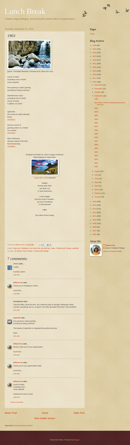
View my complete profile (112, 251)
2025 (95, 49)
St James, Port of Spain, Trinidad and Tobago (32, 251)
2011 (95, 216)
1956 (96, 145)
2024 (95, 53)
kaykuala (16, 318)
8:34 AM (16, 374)
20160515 (11, 120)
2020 (95, 67)
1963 (96, 119)
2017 (95, 78)
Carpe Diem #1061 (41, 178)
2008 (95, 227)
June (97, 179)
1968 (96, 99)
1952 (96, 159)
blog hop (16, 248)
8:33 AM (16, 355)
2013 (95, 209)
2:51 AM (16, 310)
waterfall (75, 248)
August (97, 171)
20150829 (11, 133)
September (99, 96)
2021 (95, 64)
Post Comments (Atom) (24, 426)
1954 (96, 152)
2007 (95, 231)
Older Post (79, 413)
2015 (95, 202)
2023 (95, 56)
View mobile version (44, 418)
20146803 (11, 146)
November (99, 89)
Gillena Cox (18, 283)
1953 (96, 156)
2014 (95, 205)
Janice (16, 264)
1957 (96, 141)
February (98, 193)
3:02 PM (16, 275)
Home (45, 413)
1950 (96, 167)
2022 (95, 60)
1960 (96, 130)
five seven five (34, 248)
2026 (95, 45)
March (97, 190)
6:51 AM (16, 336)
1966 (96, 108)
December (99, 85)
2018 (95, 74)
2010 (95, 220)
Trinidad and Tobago (63, 248)
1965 (96, 112)
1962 (96, 123)
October (98, 92)
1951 (96, 163)
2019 (95, 71)
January (98, 197)
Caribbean (24, 248)
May (96, 182)
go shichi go (45, 248)
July (96, 175)
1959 (96, 134)
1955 (96, 148)
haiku (53, 248)
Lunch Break (25, 11)
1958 (96, 137)
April (96, 186)
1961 (96, 126)
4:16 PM (16, 294)
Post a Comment (17, 402)
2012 (95, 212)
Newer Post (11, 413)
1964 (96, 115)
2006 (95, 234)
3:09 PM (16, 397)
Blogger (77, 440)
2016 (95, 82)
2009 (95, 223)
